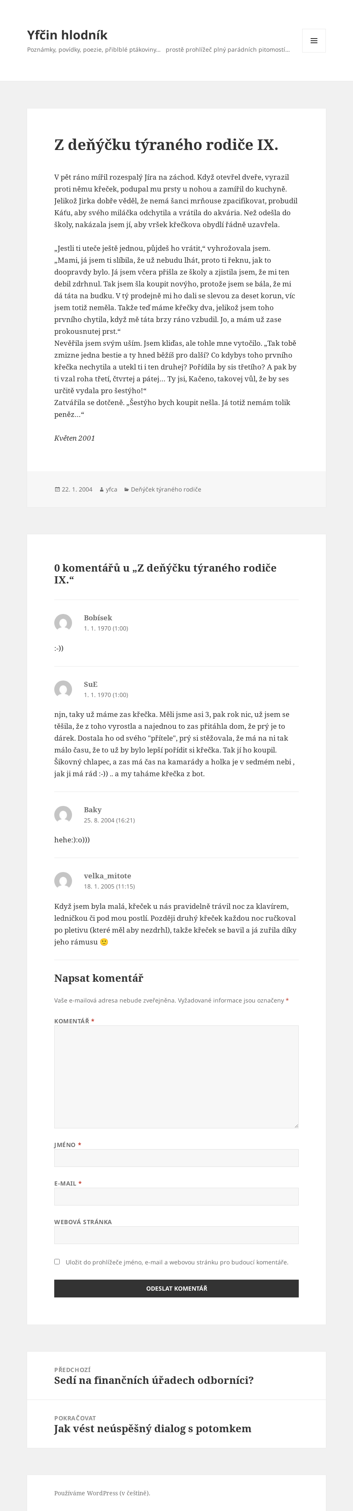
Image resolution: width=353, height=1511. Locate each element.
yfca (111, 489)
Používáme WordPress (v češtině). (102, 1493)
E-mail (68, 1183)
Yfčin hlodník (67, 34)
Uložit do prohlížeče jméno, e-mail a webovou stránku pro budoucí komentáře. (177, 1262)
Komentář (74, 1021)
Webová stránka (83, 1222)
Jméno (67, 1145)
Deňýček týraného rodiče (166, 489)
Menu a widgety (314, 52)
